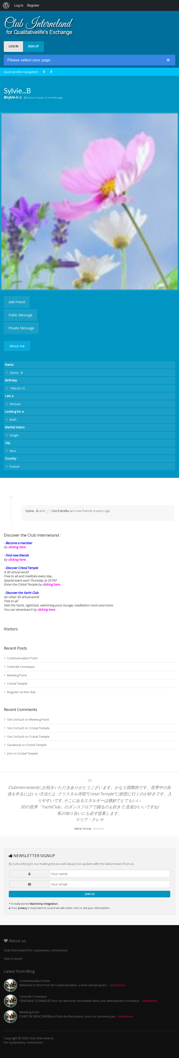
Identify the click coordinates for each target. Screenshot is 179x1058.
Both (13, 419)
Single (14, 435)
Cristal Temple (17, 683)
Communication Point (22, 658)
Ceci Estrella (57, 511)
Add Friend (17, 302)
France (14, 466)
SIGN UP (33, 46)
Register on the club (21, 692)
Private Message (21, 328)
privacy (22, 908)
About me (17, 346)
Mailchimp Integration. (44, 903)
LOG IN (13, 46)
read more (117, 985)
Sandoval (14, 745)
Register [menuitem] (33, 5)
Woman (15, 404)
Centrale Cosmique (21, 667)
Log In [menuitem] (18, 5)
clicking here (46, 609)
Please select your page (28, 60)
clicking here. (17, 547)
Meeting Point (17, 675)
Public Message (20, 315)
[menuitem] (6, 5)
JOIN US (89, 894)
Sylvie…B (31, 511)
